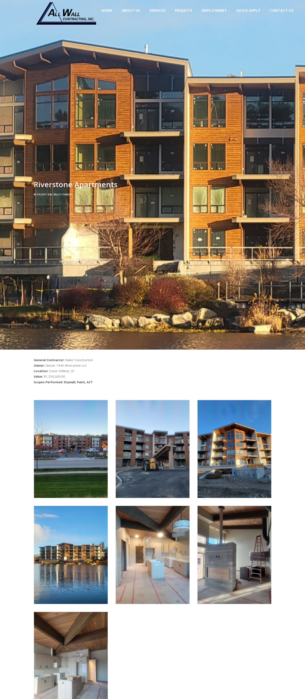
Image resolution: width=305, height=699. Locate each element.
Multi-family (63, 196)
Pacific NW (44, 196)
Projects (187, 10)
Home (110, 10)
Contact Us (285, 10)
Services (161, 10)
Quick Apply (252, 10)
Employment (217, 10)
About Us (134, 10)
